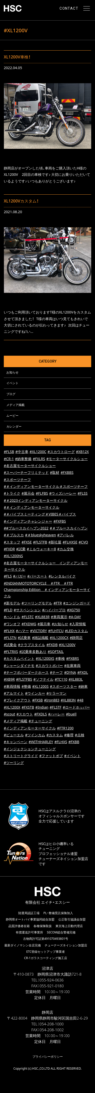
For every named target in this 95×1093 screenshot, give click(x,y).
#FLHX (9, 630)
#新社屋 (54, 542)
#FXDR (9, 549)
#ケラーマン (56, 693)
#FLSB (9, 451)
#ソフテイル (43, 679)
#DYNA (70, 672)
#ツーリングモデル (37, 603)
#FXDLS (40, 714)
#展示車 (43, 624)
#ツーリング (14, 762)
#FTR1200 (65, 728)
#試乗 (21, 549)
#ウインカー (35, 693)
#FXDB (52, 644)
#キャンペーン (15, 741)
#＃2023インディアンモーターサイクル (35, 500)
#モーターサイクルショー (67, 458)
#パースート (37, 576)
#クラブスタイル (31, 644)
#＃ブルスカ (14, 535)
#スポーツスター (63, 686)
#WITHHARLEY (41, 741)
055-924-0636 (52, 980)
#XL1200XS (45, 658)
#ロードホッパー (76, 707)
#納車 (83, 686)
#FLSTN (10, 637)
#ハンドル (12, 616)
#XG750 (73, 610)
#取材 (54, 472)
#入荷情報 (77, 624)
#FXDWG (29, 624)
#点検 (79, 735)
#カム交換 (65, 549)
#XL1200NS (13, 555)
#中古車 (21, 451)
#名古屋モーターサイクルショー (30, 465)
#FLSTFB (40, 542)
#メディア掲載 (15, 721)
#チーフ (56, 672)
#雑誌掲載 (40, 637)
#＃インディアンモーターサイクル (31, 507)
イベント (12, 383)
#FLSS (82, 493)
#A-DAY (75, 616)
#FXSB (37, 700)
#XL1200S (40, 686)
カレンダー (14, 426)
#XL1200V (67, 644)
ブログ (10, 394)
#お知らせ (60, 624)
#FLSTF (56, 707)
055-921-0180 (52, 986)
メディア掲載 (15, 404)
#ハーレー (56, 714)
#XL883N (68, 700)
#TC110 (61, 679)
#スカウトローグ (61, 451)
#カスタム (54, 735)
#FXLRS (39, 458)
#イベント (72, 755)
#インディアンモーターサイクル (30, 728)
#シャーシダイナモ (19, 665)
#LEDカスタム (76, 630)
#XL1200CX (59, 637)
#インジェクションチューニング (30, 749)
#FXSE (27, 542)
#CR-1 (9, 458)
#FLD (8, 610)
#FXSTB (28, 707)
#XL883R (42, 616)
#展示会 (28, 493)
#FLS (8, 576)
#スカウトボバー (49, 665)
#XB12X (82, 451)
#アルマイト (14, 693)
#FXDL (82, 672)
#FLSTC (28, 616)
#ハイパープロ (54, 610)
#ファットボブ (51, 755)
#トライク (12, 493)
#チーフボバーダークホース (26, 672)
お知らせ (12, 372)
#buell (71, 714)
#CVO (83, 542)
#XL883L (76, 679)
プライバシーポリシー (47, 1056)
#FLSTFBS (24, 679)
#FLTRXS (11, 651)
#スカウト (24, 714)
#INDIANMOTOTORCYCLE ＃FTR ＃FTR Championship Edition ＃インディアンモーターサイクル (47, 590)
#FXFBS (59, 521)
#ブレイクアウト (17, 700)
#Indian (41, 707)
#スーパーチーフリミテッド (26, 472)
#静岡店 (76, 637)
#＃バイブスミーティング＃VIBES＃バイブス (40, 514)
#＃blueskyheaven (40, 535)
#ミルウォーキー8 (41, 549)
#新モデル (12, 603)
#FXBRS (72, 658)
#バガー (19, 576)
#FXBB (73, 741)
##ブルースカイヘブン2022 (26, 528)
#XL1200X (12, 707)
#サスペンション (27, 610)
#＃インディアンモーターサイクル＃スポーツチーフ (46, 486)
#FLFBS (42, 493)
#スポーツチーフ (17, 479)
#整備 (26, 686)
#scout (9, 714)
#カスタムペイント (19, 658)
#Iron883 (52, 700)
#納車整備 (23, 458)
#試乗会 (10, 644)
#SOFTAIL (56, 651)
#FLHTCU (56, 630)
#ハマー (22, 630)
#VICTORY (38, 630)
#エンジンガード (76, 603)
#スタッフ (12, 542)
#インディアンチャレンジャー (28, 521)
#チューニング (40, 721)
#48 (80, 700)
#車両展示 (59, 616)
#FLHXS (60, 741)
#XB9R (9, 679)
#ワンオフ (12, 624)
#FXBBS (67, 472)
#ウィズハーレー (62, 493)
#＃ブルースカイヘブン (68, 528)
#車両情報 (12, 686)
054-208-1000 (52, 1024)
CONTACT (69, 8)
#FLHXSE (70, 542)
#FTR (57, 603)
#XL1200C (38, 451)
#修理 (68, 735)
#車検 (60, 658)
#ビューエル (14, 735)
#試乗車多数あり (32, 651)
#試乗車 (24, 637)
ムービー (12, 415)
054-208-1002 (52, 1030)
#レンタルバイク (62, 576)
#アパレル (65, 535)
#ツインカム (35, 735)
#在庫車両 (72, 665)
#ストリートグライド (21, 755)
